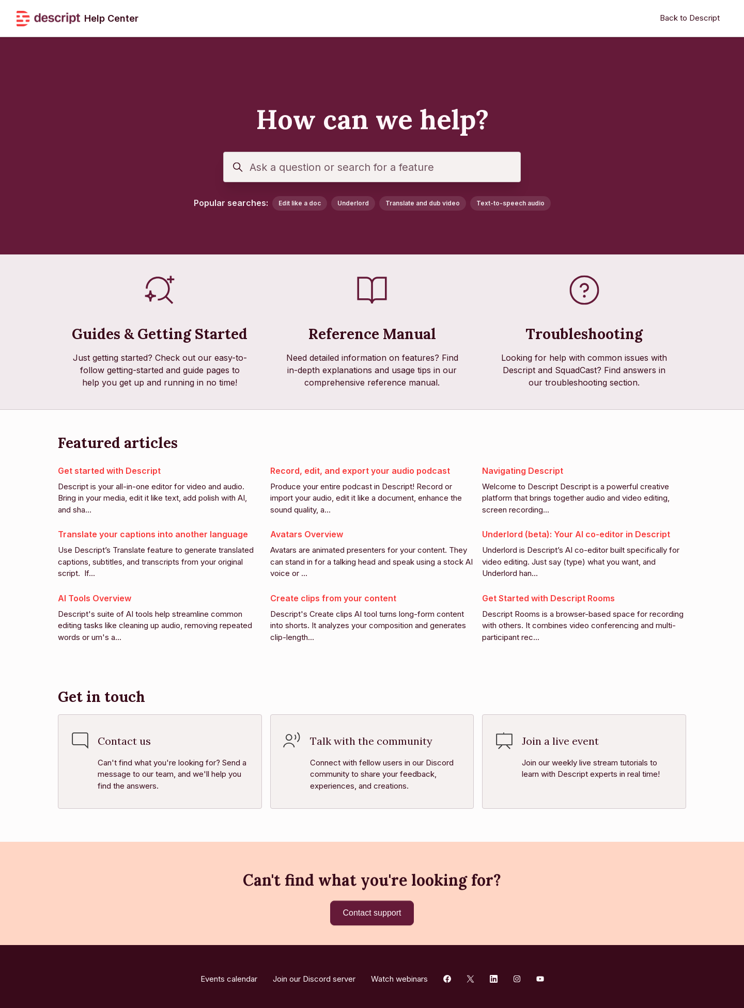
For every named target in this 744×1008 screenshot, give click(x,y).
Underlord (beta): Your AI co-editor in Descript (576, 534)
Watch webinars (399, 973)
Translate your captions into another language (153, 534)
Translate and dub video (422, 203)
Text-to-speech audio (510, 203)
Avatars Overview (306, 534)
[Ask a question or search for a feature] (372, 167)
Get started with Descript (109, 471)
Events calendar (228, 973)
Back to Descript (690, 18)
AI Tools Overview (94, 598)
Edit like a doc (299, 203)
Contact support (372, 909)
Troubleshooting (584, 334)
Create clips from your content (333, 598)
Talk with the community (371, 740)
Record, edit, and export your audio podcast (360, 471)
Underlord (353, 203)
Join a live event (560, 740)
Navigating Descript (522, 471)
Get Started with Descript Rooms (548, 598)
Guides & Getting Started (159, 334)
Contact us (124, 740)
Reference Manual (372, 334)
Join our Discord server (314, 973)
